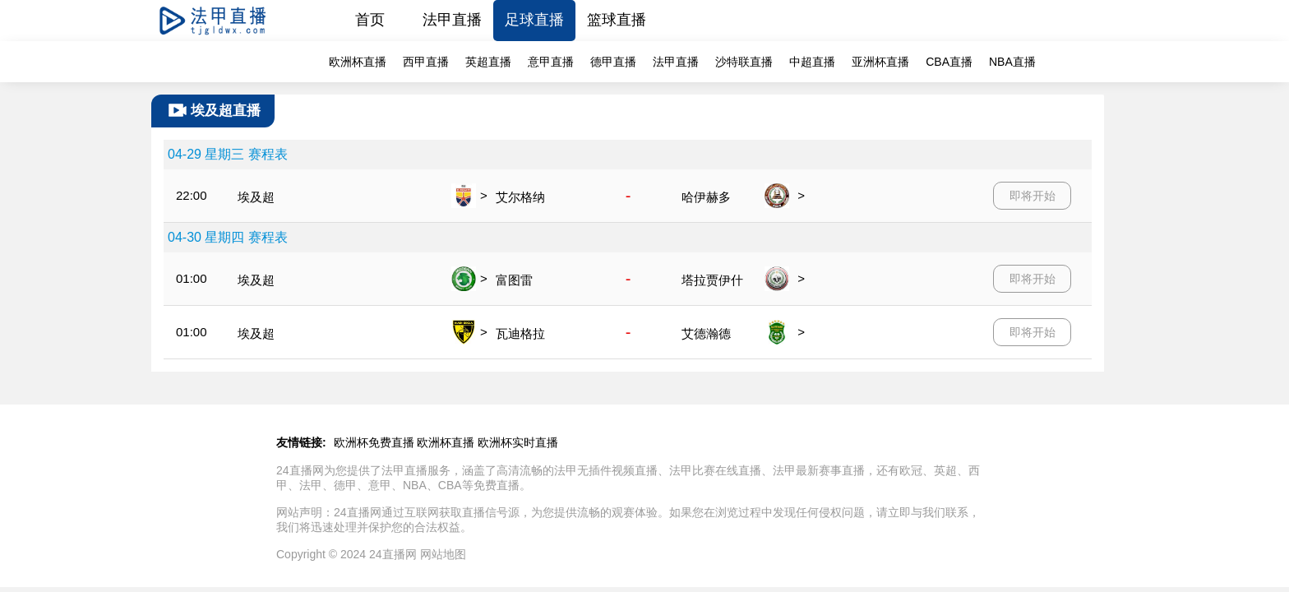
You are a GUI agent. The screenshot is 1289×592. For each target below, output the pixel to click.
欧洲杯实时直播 (518, 442)
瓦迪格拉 (520, 333)
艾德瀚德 (706, 333)
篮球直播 (616, 20)
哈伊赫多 (706, 197)
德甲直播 (613, 61)
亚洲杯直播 (880, 61)
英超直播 (488, 61)
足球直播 (534, 20)
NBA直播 (1012, 61)
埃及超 (256, 197)
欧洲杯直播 (357, 61)
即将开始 (1032, 195)
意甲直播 (551, 61)
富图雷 (514, 280)
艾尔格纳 (520, 197)
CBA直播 (949, 61)
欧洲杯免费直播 (374, 442)
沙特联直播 (744, 61)
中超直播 (812, 61)
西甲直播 (426, 61)
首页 (370, 20)
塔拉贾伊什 (712, 280)
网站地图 (443, 554)
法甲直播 (452, 20)
